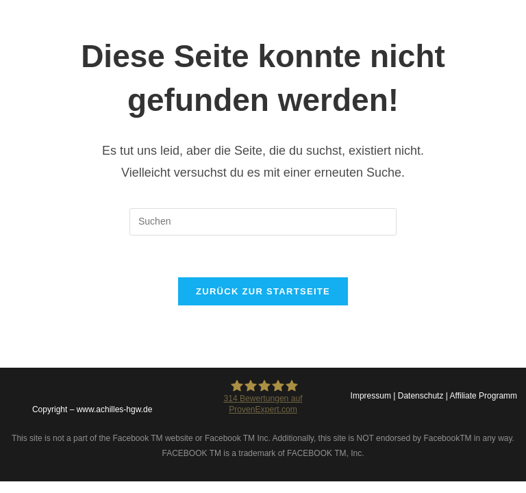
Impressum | (374, 396)
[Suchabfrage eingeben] (263, 222)
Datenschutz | (424, 396)
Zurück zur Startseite (263, 291)
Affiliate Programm (483, 396)
